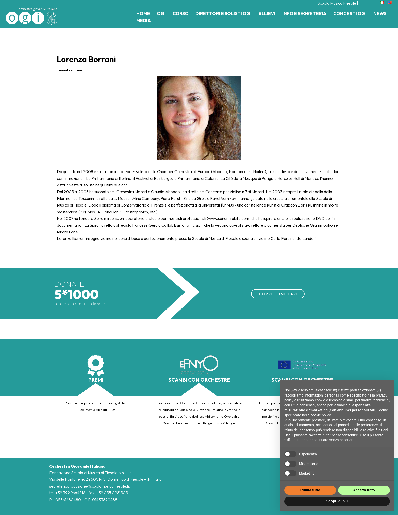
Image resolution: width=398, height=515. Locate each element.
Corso (181, 13)
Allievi (266, 13)
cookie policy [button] (321, 415)
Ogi (161, 13)
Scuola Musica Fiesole (336, 3)
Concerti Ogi (350, 13)
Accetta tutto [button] (364, 490)
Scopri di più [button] (337, 501)
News (379, 13)
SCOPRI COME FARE (278, 293)
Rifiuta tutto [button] (310, 490)
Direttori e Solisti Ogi (223, 13)
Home (143, 13)
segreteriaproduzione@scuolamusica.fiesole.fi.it (90, 486)
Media (143, 20)
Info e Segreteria (304, 13)
